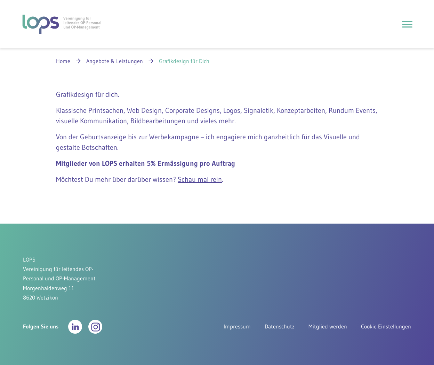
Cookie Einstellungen (386, 326)
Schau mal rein (200, 179)
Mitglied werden (327, 326)
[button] (75, 327)
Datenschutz (280, 326)
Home (63, 60)
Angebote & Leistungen (114, 60)
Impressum (237, 326)
